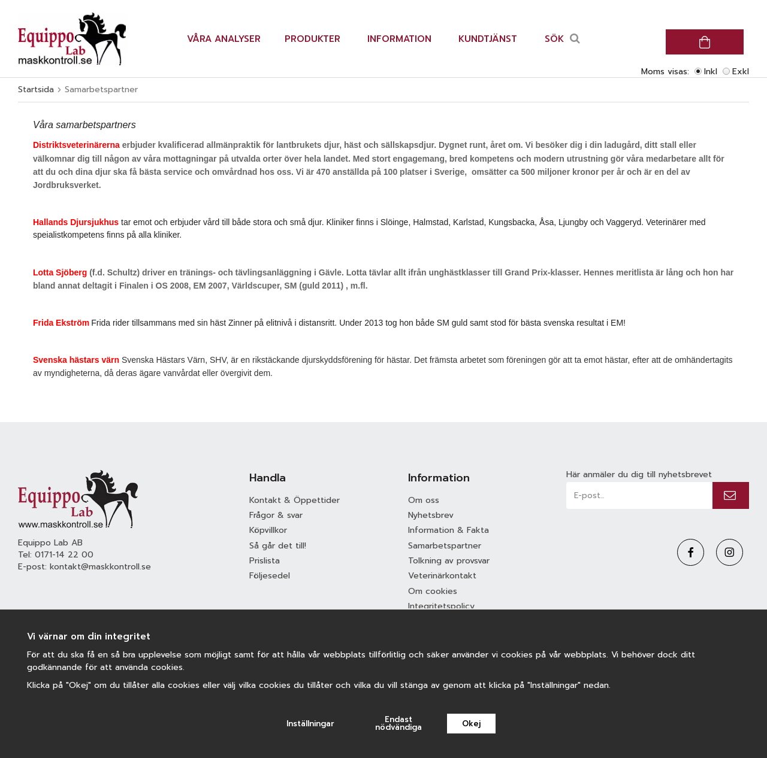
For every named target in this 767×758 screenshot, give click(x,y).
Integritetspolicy (441, 606)
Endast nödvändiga (398, 723)
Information (399, 39)
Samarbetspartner (444, 545)
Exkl (740, 71)
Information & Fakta (448, 530)
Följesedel (269, 575)
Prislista (264, 560)
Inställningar (310, 723)
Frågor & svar (276, 515)
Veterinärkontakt (442, 575)
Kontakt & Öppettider (294, 500)
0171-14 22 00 (64, 554)
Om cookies (432, 591)
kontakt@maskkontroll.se (100, 566)
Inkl (710, 71)
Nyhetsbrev (431, 515)
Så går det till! (277, 545)
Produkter (312, 39)
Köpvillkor (268, 530)
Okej (471, 723)
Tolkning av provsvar (449, 560)
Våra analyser (224, 39)
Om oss (423, 500)
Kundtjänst (487, 39)
